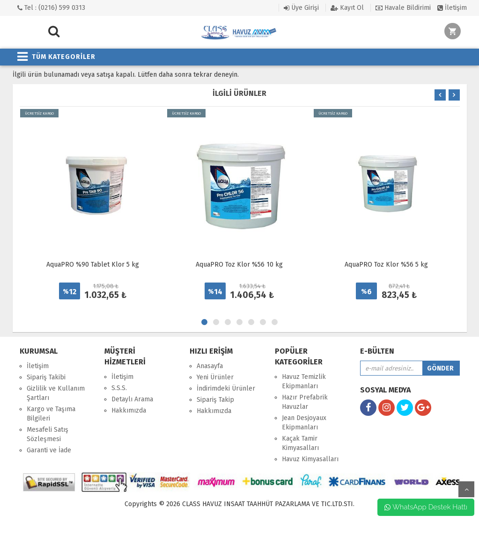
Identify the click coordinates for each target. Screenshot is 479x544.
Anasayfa (210, 366)
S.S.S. (119, 388)
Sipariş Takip (215, 400)
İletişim (452, 8)
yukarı (466, 489)
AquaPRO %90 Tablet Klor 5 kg (92, 264)
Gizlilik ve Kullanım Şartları (56, 393)
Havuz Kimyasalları (310, 459)
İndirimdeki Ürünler (226, 388)
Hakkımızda (128, 410)
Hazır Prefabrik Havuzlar (305, 402)
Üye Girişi (301, 8)
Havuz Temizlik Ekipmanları (304, 381)
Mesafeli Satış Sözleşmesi (47, 434)
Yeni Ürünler (215, 377)
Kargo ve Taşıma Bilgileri (51, 413)
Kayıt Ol (347, 8)
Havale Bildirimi (403, 8)
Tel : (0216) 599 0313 (51, 8)
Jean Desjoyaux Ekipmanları (304, 422)
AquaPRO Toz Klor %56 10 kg (239, 264)
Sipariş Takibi (46, 377)
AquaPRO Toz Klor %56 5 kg (386, 264)
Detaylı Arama (132, 399)
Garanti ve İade (49, 450)
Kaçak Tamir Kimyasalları (300, 443)
